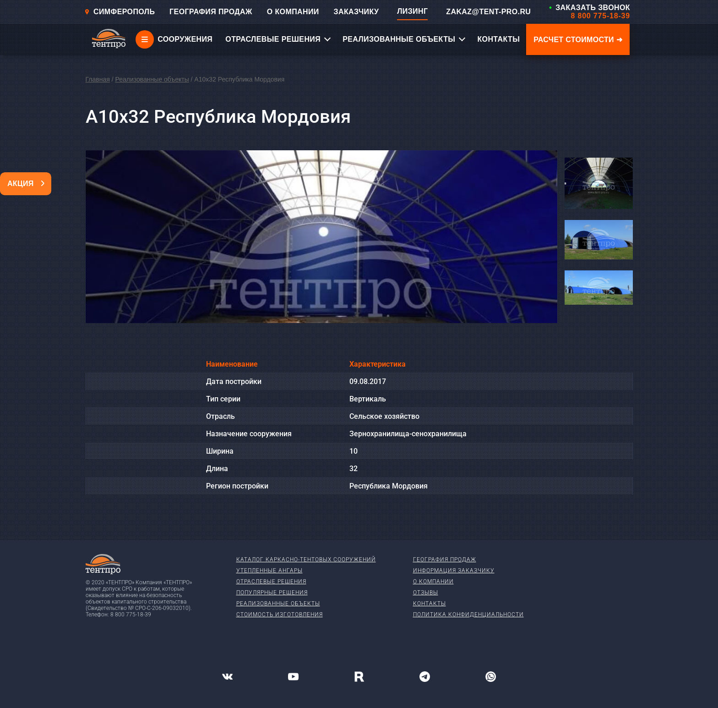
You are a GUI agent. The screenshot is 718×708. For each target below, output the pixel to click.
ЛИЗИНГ (412, 11)
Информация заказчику (454, 570)
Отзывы (425, 592)
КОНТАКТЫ (498, 39)
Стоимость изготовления (279, 614)
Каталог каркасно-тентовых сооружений (306, 559)
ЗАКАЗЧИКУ (356, 12)
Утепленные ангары (269, 570)
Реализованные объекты (152, 79)
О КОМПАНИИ (293, 12)
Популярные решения (272, 592)
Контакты (429, 603)
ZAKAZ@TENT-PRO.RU (488, 12)
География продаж (444, 559)
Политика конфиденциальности (468, 614)
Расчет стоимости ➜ (577, 40)
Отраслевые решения (271, 581)
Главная (98, 79)
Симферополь (119, 12)
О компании (433, 581)
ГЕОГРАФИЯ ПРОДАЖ (210, 12)
